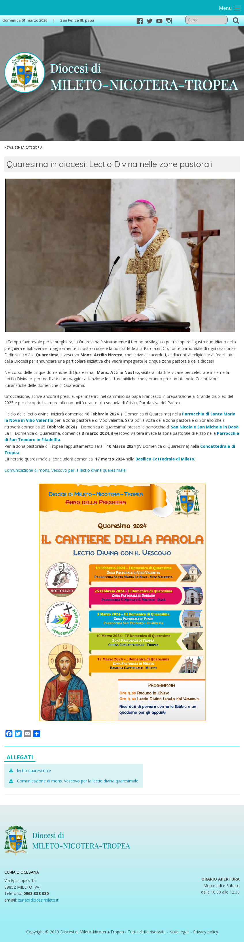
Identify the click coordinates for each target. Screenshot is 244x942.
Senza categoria (28, 147)
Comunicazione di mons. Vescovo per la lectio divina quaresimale (65, 470)
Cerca (236, 20)
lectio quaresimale (34, 770)
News (8, 147)
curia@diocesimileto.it (38, 900)
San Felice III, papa (77, 20)
